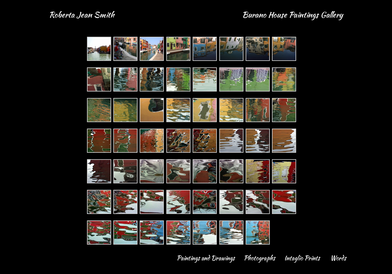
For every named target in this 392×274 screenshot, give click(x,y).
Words (339, 258)
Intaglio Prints (303, 258)
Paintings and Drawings (206, 258)
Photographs (260, 258)
